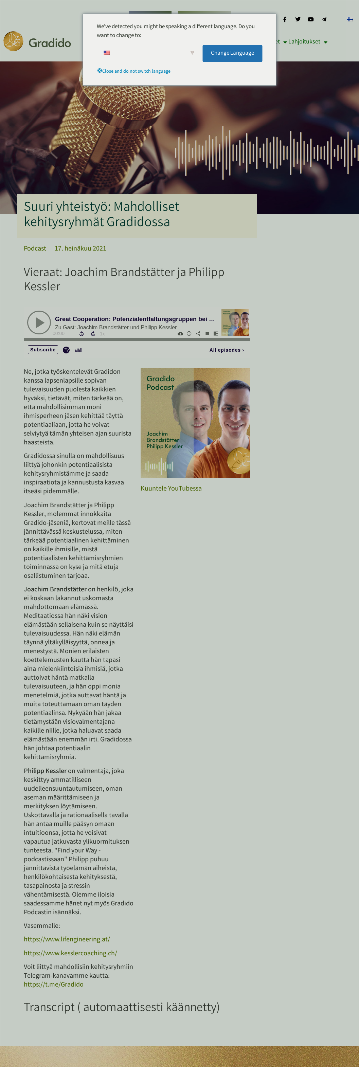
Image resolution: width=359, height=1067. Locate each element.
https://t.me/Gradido (54, 985)
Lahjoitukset (307, 42)
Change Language (232, 53)
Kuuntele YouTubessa (171, 489)
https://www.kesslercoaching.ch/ (70, 954)
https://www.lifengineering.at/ (67, 940)
